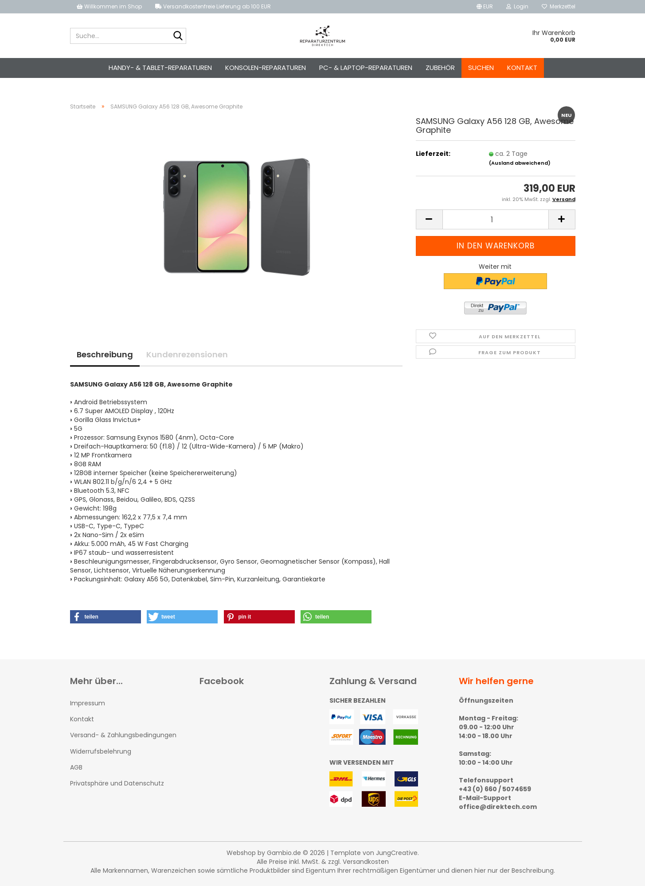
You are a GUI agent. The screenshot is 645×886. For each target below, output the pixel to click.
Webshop (241, 852)
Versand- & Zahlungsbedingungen (123, 735)
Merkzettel (558, 6)
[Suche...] (177, 36)
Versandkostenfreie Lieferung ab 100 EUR (213, 6)
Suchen (481, 67)
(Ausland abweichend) (520, 162)
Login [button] (517, 6)
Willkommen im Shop (109, 6)
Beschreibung (105, 354)
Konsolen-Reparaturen (265, 67)
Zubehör (440, 67)
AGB (76, 767)
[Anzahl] (495, 219)
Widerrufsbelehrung (100, 751)
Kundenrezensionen (187, 354)
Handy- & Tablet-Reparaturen (160, 67)
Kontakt (522, 67)
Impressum (87, 703)
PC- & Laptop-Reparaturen (365, 67)
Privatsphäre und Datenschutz (117, 783)
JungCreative (397, 852)
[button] (485, 6)
